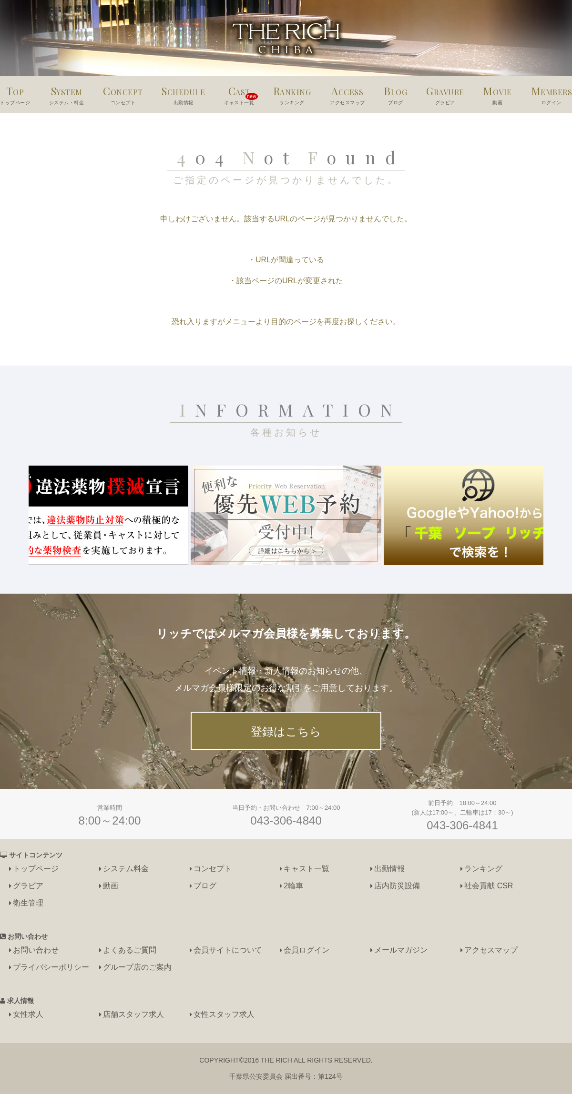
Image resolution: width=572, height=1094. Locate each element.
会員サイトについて (228, 950)
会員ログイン (306, 950)
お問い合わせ (36, 950)
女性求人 (28, 1014)
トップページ (36, 869)
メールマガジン (401, 950)
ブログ (205, 886)
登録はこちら (286, 731)
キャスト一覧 (306, 869)
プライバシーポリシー (51, 967)
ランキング (483, 869)
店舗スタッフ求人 (133, 1014)
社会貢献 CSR (488, 886)
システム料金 (126, 869)
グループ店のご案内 (137, 967)
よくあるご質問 (129, 950)
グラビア (28, 886)
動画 (110, 886)
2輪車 (293, 886)
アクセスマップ (491, 950)
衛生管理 (28, 903)
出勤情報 (389, 869)
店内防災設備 (397, 886)
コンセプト (213, 869)
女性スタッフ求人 (224, 1014)
